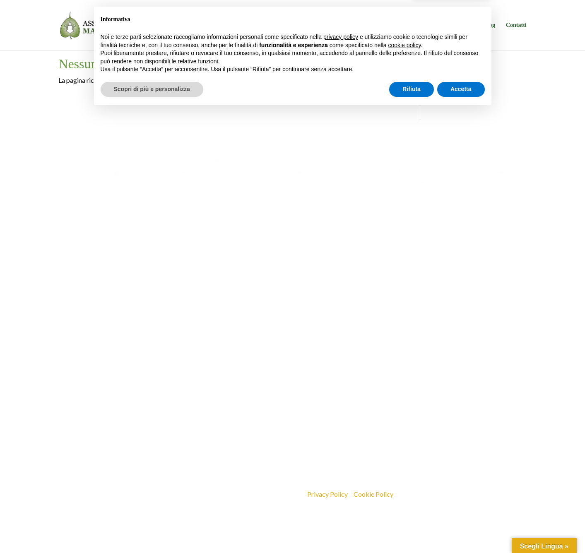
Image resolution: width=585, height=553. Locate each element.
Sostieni (463, 25)
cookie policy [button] (404, 486)
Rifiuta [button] (411, 530)
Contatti (516, 25)
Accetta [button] (461, 530)
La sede (389, 25)
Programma (354, 25)
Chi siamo (307, 25)
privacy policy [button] (340, 478)
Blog (489, 25)
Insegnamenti (426, 25)
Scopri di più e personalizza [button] (152, 530)
